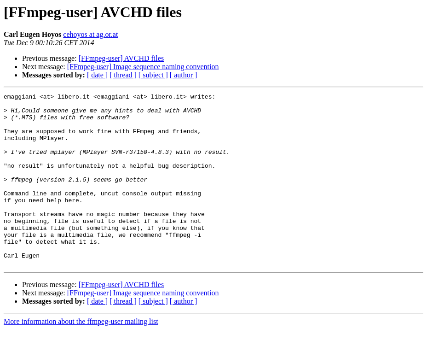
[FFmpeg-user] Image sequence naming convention (143, 66)
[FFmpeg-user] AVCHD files (121, 58)
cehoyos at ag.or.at (90, 34)
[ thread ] (123, 75)
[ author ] (183, 75)
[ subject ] (153, 75)
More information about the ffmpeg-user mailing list (81, 356)
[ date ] (97, 75)
